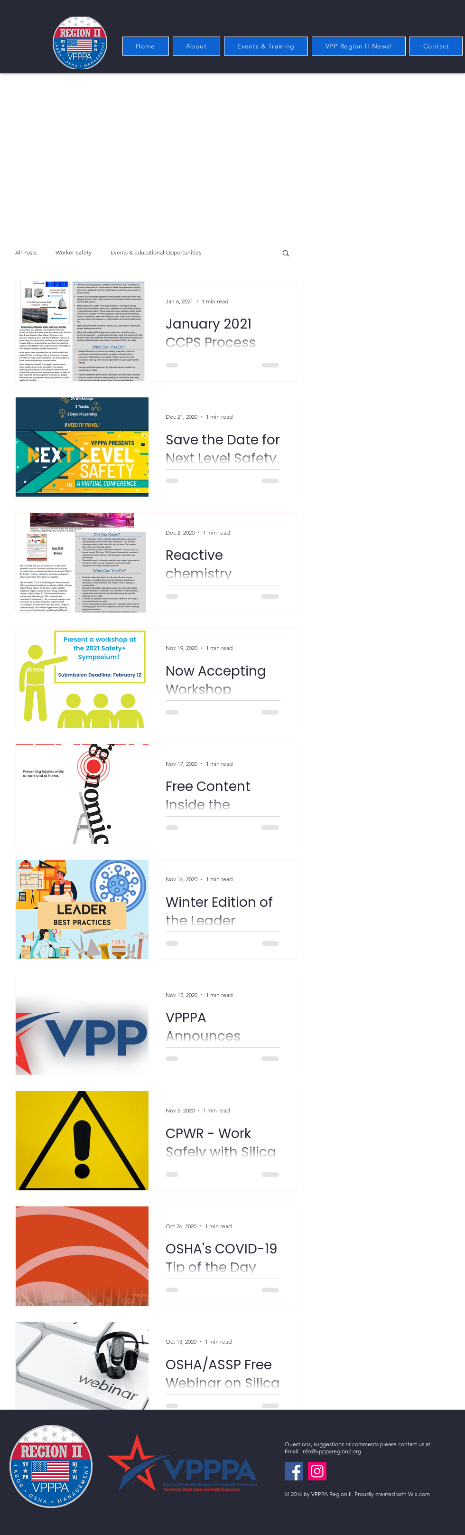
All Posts (26, 252)
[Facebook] (294, 1471)
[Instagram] (317, 1471)
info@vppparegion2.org (331, 1451)
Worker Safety (74, 252)
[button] (285, 254)
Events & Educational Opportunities (156, 252)
